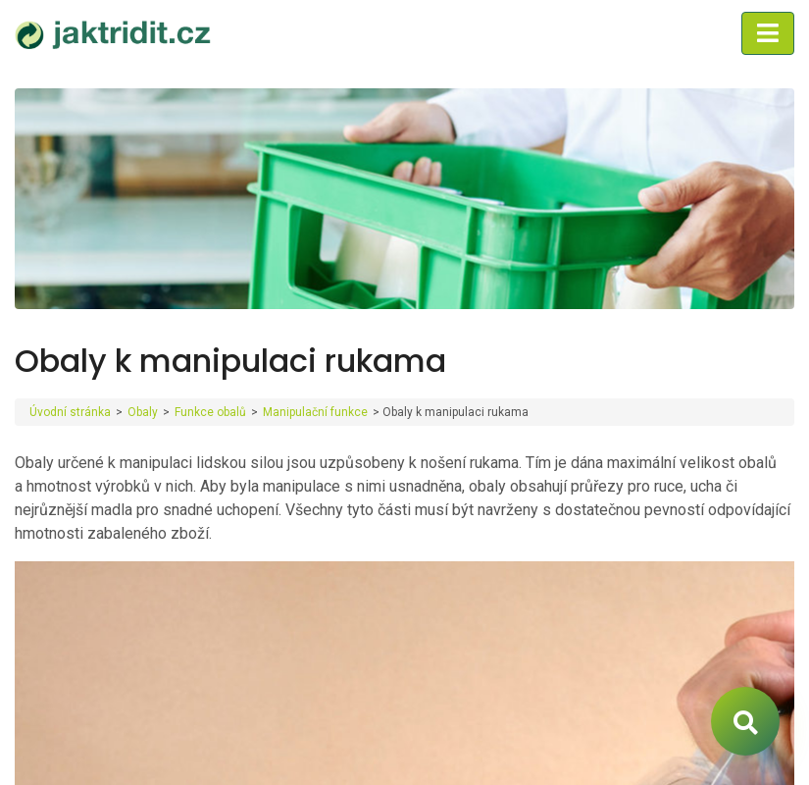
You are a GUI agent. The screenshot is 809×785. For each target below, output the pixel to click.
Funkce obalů (210, 412)
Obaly (142, 412)
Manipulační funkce (315, 412)
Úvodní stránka (70, 412)
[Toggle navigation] (767, 33)
